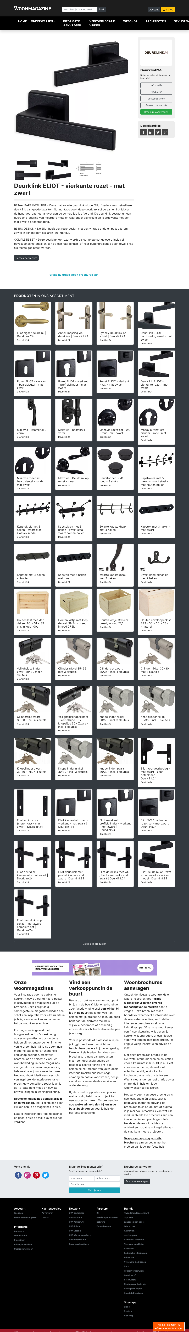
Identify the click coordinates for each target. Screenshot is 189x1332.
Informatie (156, 85)
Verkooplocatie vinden (102, 23)
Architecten (156, 21)
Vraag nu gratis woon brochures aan (73, 274)
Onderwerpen (42, 21)
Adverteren (47, 1213)
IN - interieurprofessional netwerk (107, 1217)
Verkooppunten (156, 98)
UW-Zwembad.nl (77, 1239)
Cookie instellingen (23, 1249)
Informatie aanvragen (72, 23)
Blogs (127, 1306)
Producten (156, 91)
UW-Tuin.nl (74, 1226)
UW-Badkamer (76, 1213)
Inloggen (18, 1213)
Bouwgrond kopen (133, 1288)
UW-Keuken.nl (76, 1222)
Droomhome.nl (104, 1226)
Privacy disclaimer (23, 1244)
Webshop (130, 21)
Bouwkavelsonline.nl (79, 1244)
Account (154, 9)
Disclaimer (19, 1240)
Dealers (128, 1311)
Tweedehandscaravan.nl (136, 1213)
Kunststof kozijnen (133, 1293)
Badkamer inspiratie (134, 1239)
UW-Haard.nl (75, 1217)
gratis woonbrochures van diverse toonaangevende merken (143, 1003)
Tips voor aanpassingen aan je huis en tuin (134, 1222)
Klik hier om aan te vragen (168, 1326)
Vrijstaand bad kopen (135, 1262)
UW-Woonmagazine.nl (80, 1235)
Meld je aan (94, 1190)
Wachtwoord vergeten (25, 1217)
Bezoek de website (26, 258)
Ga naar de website (156, 105)
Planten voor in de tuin (135, 1284)
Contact (46, 1217)
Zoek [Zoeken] (102, 9)
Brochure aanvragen (137, 1181)
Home (22, 21)
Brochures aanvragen (156, 111)
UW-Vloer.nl (75, 1230)
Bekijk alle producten (94, 943)
